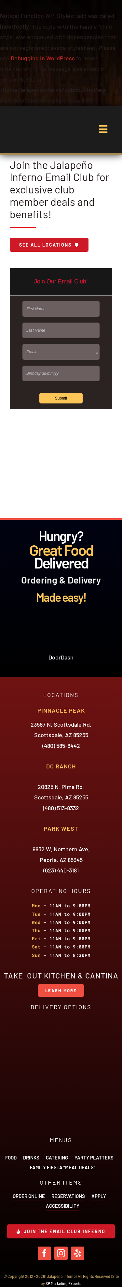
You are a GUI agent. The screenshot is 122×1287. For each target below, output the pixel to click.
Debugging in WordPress (43, 58)
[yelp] (77, 1253)
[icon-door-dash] (61, 622)
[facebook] (44, 1253)
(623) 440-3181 (61, 870)
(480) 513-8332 (61, 807)
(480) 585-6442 (61, 745)
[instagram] (61, 1253)
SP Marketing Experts (63, 1283)
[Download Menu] (49, 245)
